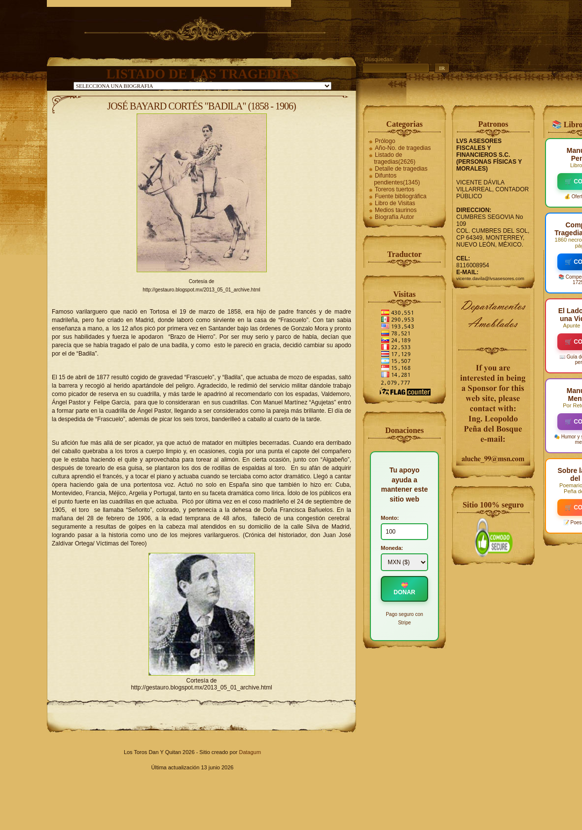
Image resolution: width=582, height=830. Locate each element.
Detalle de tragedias (401, 168)
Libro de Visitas (395, 203)
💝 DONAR (404, 589)
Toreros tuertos (394, 189)
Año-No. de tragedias (403, 147)
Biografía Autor (394, 217)
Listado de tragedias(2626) (394, 158)
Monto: (390, 518)
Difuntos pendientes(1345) (397, 179)
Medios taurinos (396, 210)
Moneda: (392, 548)
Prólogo (385, 141)
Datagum (250, 752)
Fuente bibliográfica (401, 196)
